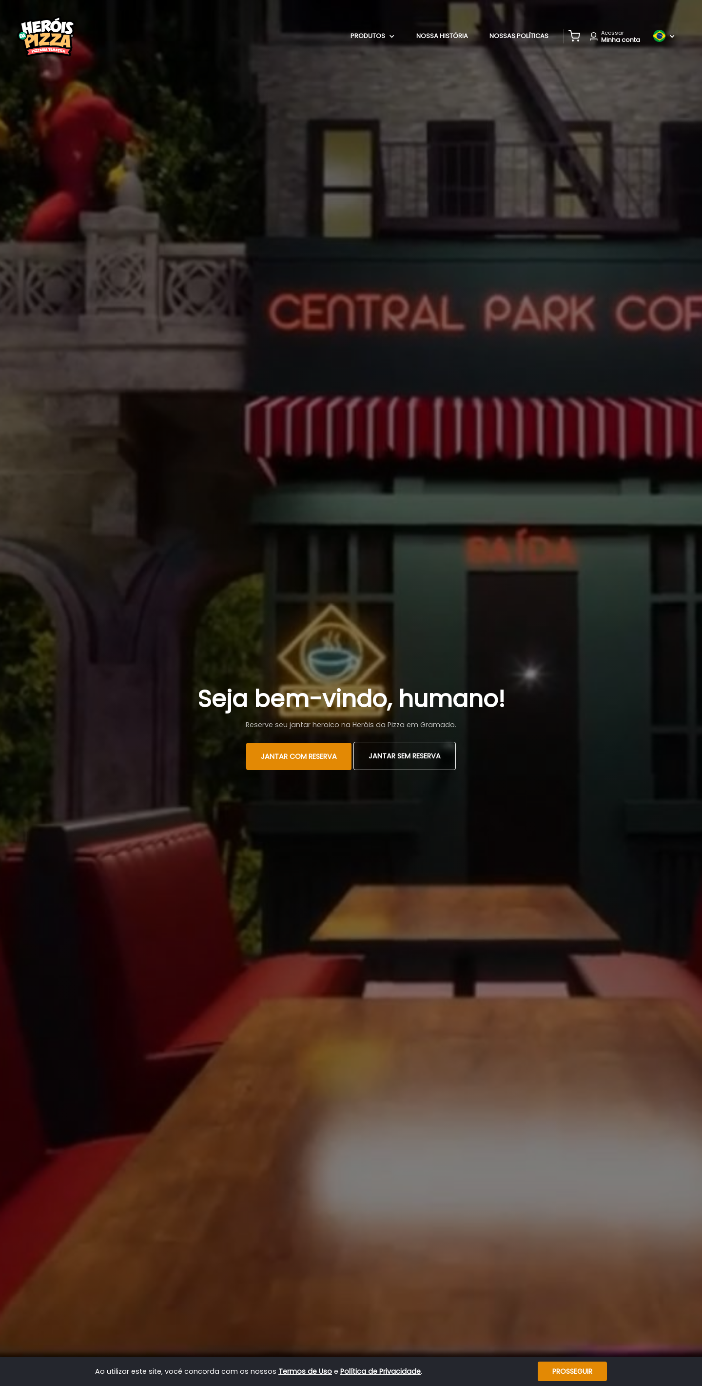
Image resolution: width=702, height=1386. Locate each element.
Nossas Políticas (518, 36)
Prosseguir (572, 1371)
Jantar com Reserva (299, 756)
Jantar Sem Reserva (405, 756)
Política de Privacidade (380, 1371)
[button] (574, 36)
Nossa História (442, 36)
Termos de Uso (305, 1371)
